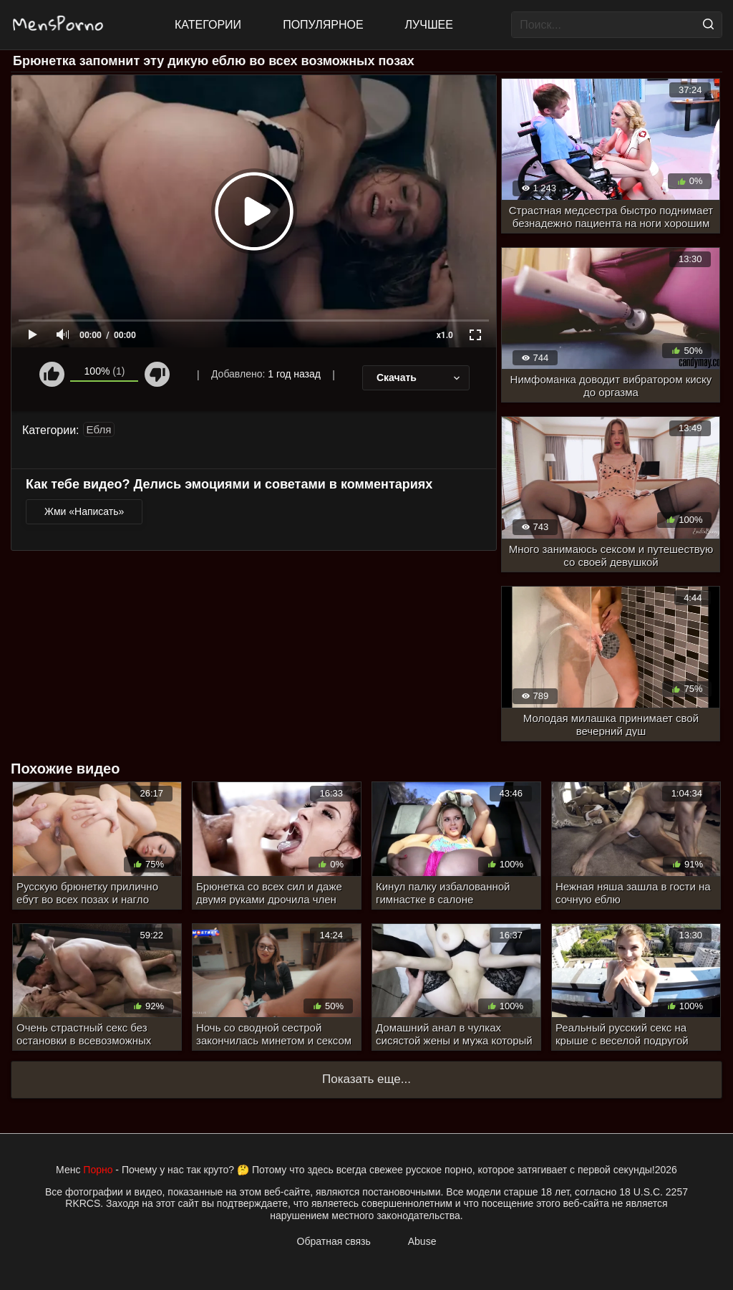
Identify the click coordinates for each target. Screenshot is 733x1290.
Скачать (419, 377)
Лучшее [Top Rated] (429, 25)
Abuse (422, 1241)
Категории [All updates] (208, 25)
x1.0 (445, 335)
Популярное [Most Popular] (323, 25)
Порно (97, 1169)
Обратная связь (334, 1241)
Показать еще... (366, 1079)
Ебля (99, 429)
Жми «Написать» (84, 511)
